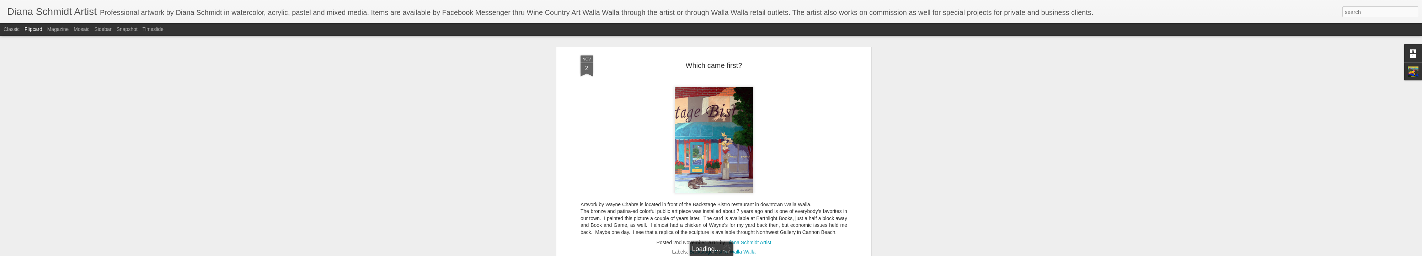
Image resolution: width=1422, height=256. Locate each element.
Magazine (58, 29)
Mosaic (81, 29)
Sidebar (103, 29)
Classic (12, 29)
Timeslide (153, 29)
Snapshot (127, 29)
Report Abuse (754, 252)
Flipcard (33, 29)
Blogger (733, 252)
